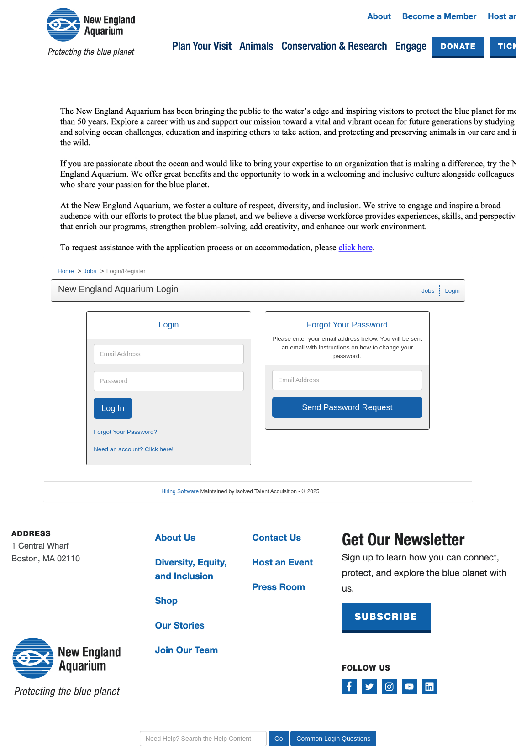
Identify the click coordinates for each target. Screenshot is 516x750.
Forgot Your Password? (125, 431)
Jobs (90, 271)
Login (452, 290)
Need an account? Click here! (134, 449)
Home (66, 271)
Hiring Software (180, 491)
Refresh (345, 491)
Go (278, 738)
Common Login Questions (333, 738)
